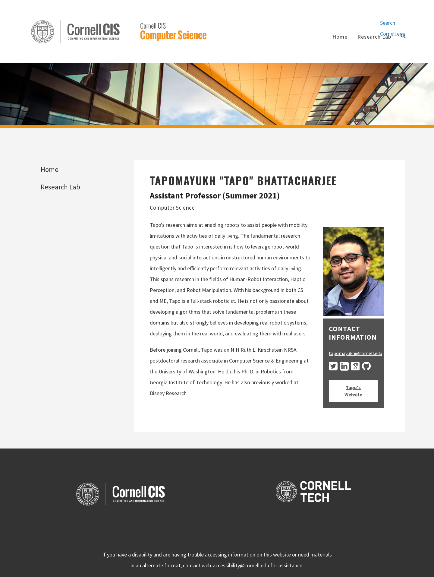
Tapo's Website (353, 391)
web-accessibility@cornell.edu (235, 565)
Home (340, 36)
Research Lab (374, 36)
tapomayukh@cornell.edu (355, 353)
